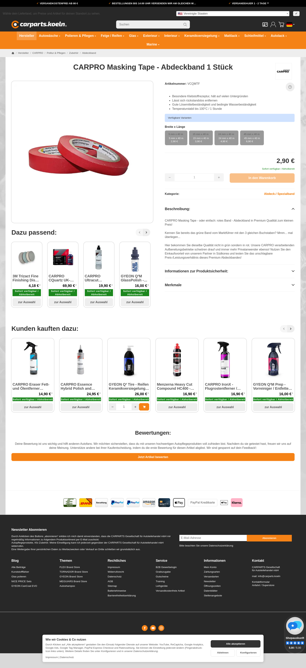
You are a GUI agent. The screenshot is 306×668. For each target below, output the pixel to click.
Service (161, 560)
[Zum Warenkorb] (281, 24)
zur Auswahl (26, 302)
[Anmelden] (273, 24)
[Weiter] (146, 232)
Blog (15, 560)
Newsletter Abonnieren (29, 530)
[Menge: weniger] (112, 407)
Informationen (214, 560)
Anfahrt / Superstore (263, 585)
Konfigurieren (248, 652)
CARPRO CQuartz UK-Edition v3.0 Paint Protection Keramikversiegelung (63, 278)
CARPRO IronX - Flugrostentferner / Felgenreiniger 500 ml (223, 386)
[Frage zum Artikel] (290, 87)
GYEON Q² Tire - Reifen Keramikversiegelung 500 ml (129, 386)
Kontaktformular (261, 582)
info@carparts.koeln (269, 576)
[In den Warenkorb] (262, 178)
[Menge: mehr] (135, 407)
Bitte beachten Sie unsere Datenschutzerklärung (206, 545)
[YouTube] (153, 628)
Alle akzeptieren (235, 643)
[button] (230, 209)
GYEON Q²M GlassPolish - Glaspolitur (132, 278)
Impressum (52, 657)
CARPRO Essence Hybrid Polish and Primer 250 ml (76, 386)
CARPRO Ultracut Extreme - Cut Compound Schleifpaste (96, 278)
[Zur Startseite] (39, 24)
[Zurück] (139, 232)
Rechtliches (117, 560)
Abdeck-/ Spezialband (279, 193)
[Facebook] (145, 628)
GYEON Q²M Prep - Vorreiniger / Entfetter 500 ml (271, 386)
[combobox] (232, 13)
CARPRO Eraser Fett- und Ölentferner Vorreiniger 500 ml (31, 386)
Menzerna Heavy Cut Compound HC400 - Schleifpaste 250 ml (174, 386)
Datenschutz (67, 657)
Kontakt (258, 560)
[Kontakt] (265, 24)
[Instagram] (161, 628)
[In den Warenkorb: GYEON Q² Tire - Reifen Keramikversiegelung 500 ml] (144, 407)
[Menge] (123, 407)
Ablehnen (223, 652)
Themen (66, 560)
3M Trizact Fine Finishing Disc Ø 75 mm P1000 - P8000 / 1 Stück (26, 278)
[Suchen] (153, 24)
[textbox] (232, 13)
